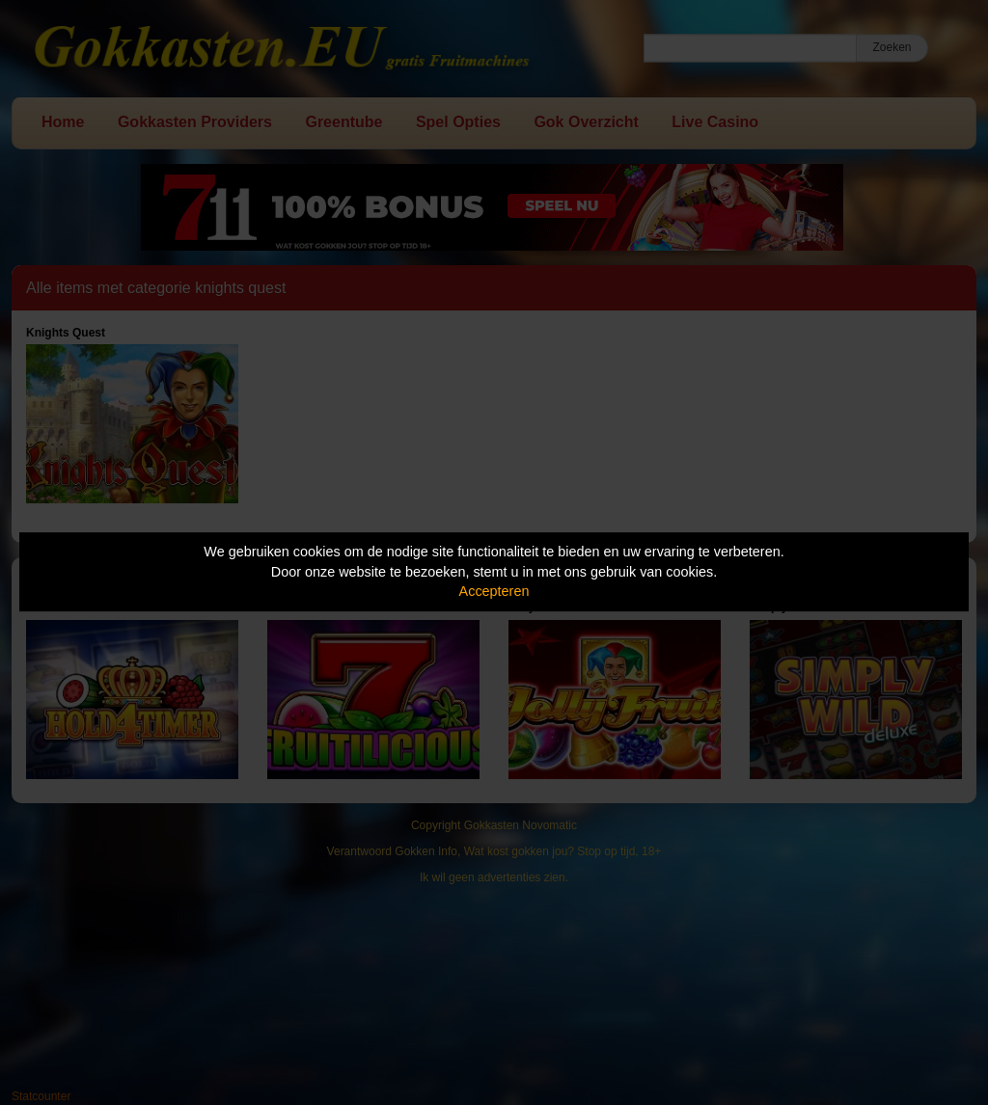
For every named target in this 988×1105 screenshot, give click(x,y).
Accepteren (494, 591)
